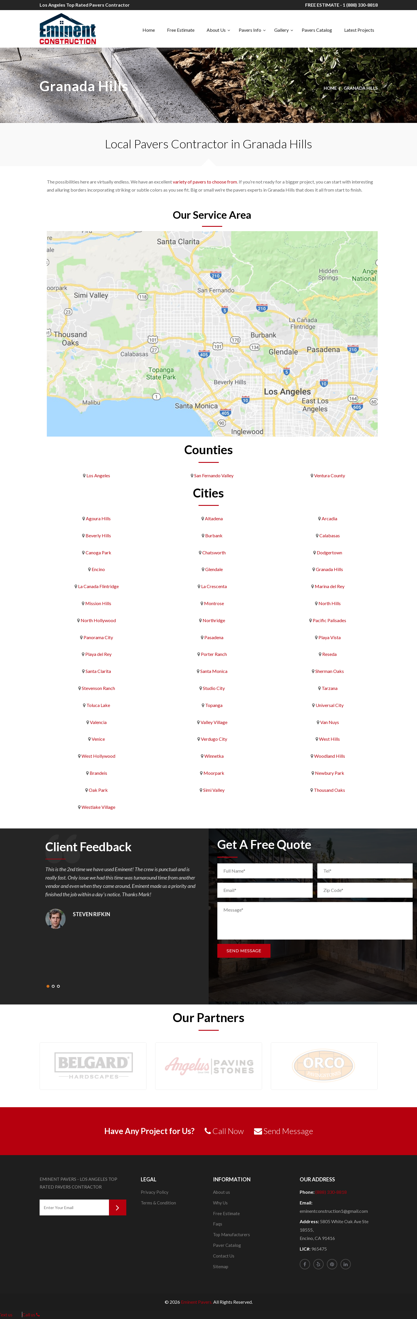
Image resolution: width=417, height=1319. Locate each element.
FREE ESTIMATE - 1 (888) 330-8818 (341, 5)
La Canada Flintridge (98, 586)
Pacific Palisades (329, 620)
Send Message (244, 950)
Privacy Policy (154, 1192)
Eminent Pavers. (196, 1302)
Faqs (217, 1223)
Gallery (281, 30)
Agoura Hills (98, 518)
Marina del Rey (329, 586)
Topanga (214, 705)
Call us (31, 1314)
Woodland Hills (329, 756)
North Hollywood (98, 620)
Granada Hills (329, 569)
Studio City (214, 688)
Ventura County (329, 475)
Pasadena (213, 637)
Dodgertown (329, 552)
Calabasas (329, 535)
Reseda (329, 654)
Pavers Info (250, 30)
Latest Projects (359, 30)
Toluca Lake (98, 705)
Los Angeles (98, 475)
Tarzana (330, 688)
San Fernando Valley (213, 475)
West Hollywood (98, 756)
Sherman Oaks (329, 671)
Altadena (214, 518)
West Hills (329, 739)
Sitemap (220, 1266)
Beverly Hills (98, 535)
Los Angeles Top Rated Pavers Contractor (85, 5)
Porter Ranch (214, 654)
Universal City (330, 705)
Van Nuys (329, 722)
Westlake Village (98, 807)
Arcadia (329, 518)
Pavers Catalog (317, 30)
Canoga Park (98, 552)
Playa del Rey (98, 654)
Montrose (214, 603)
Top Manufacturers (231, 1234)
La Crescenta (214, 586)
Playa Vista (329, 637)
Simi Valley (214, 790)
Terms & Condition (158, 1202)
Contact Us (223, 1255)
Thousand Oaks (329, 790)
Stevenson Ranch (98, 688)
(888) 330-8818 (331, 1192)
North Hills (329, 603)
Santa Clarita (98, 671)
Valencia (98, 722)
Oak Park (98, 790)
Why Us (220, 1202)
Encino (98, 569)
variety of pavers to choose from (205, 181)
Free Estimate (180, 30)
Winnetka (214, 756)
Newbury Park (329, 773)
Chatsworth (214, 552)
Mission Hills (98, 603)
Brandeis (98, 773)
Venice (98, 739)
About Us (216, 30)
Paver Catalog (227, 1245)
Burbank (214, 535)
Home (148, 30)
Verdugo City (214, 739)
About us (221, 1192)
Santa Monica (213, 671)
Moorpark (213, 773)
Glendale (214, 569)
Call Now (224, 1131)
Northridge (214, 620)
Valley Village (214, 722)
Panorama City (98, 637)
